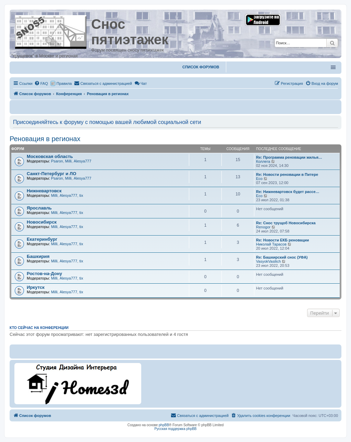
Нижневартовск (44, 190)
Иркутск (36, 287)
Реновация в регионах (45, 139)
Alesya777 (82, 161)
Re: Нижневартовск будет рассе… (287, 192)
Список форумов (200, 67)
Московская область (50, 156)
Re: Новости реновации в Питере (287, 174)
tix (81, 195)
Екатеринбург (42, 239)
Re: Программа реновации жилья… (289, 157)
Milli (68, 161)
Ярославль (39, 208)
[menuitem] (41, 83)
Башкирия (38, 256)
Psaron (57, 161)
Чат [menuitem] (140, 83)
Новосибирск (42, 222)
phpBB (164, 425)
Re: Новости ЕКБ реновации (282, 240)
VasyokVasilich (268, 261)
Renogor (263, 227)
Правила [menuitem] (64, 83)
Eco (259, 179)
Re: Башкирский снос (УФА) (281, 257)
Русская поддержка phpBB (175, 429)
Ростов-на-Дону (44, 273)
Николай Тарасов (271, 244)
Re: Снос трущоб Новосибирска (286, 223)
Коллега (263, 161)
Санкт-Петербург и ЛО (51, 173)
